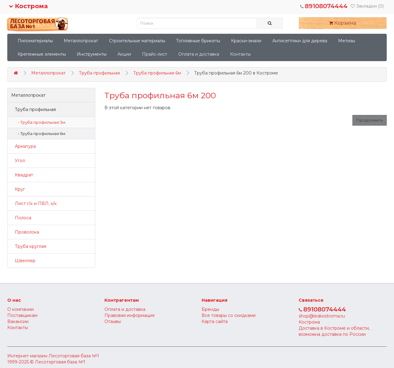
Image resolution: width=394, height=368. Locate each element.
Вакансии (18, 321)
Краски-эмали (246, 40)
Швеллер (23, 260)
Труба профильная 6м (157, 73)
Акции (124, 54)
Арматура (23, 146)
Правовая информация (129, 315)
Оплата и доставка (198, 54)
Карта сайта (215, 321)
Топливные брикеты (198, 40)
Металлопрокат (81, 40)
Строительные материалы (137, 40)
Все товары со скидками (229, 315)
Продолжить (369, 120)
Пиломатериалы (35, 40)
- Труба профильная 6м (40, 133)
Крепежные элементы (42, 54)
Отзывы (112, 321)
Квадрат (22, 175)
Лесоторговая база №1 (74, 356)
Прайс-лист (154, 54)
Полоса (21, 217)
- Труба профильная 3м (40, 122)
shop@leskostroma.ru (322, 316)
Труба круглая (28, 246)
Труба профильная (99, 73)
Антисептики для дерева (299, 40)
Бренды (210, 309)
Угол (18, 160)
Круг (18, 189)
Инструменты (92, 54)
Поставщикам (22, 315)
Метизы (346, 40)
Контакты (240, 54)
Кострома (28, 6)
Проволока (25, 232)
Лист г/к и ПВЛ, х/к (34, 203)
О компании (20, 309)
